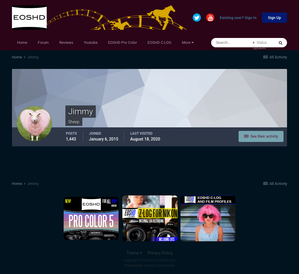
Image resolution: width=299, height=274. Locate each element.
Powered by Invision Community (150, 265)
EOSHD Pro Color (122, 42)
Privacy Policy (160, 253)
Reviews (66, 42)
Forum (43, 42)
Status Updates (260, 45)
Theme (134, 253)
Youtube (91, 42)
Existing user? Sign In (238, 18)
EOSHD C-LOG (159, 42)
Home (22, 42)
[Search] (232, 42)
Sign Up (274, 17)
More (188, 42)
